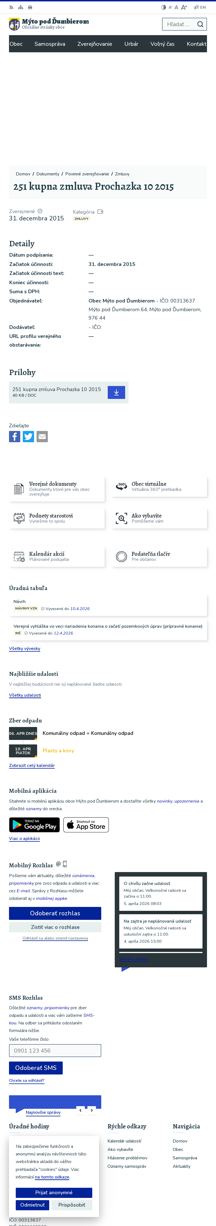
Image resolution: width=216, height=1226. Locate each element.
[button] (80, 997)
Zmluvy (81, 105)
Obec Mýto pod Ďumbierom (173, 1203)
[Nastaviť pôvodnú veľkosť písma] (176, 7)
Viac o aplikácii (24, 725)
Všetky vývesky (24, 535)
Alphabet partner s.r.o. (178, 1196)
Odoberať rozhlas (55, 800)
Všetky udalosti (25, 582)
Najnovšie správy (43, 999)
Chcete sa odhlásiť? (26, 967)
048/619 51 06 (25, 1131)
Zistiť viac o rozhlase (55, 813)
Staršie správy (133, 845)
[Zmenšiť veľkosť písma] (170, 7)
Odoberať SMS (36, 954)
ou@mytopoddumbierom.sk (37, 1138)
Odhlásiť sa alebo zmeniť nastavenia (55, 825)
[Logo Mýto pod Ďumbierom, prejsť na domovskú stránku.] (49, 24)
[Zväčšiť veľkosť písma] (183, 7)
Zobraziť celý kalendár (32, 652)
